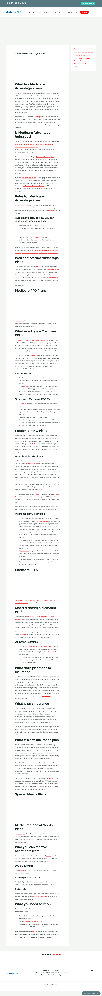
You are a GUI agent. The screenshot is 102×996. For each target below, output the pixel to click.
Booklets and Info (46, 981)
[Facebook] (95, 976)
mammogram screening (40, 902)
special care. (41, 492)
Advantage (37, 117)
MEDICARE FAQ (71, 12)
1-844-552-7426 (57, 959)
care (39, 887)
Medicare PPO (20, 323)
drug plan (27, 389)
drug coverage (46, 701)
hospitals (48, 861)
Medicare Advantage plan (22, 369)
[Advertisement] (51, 28)
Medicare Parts (34, 358)
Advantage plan (21, 283)
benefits (50, 210)
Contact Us (54, 976)
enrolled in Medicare (32, 446)
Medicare (39, 269)
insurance (52, 784)
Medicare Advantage (43, 524)
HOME (28, 12)
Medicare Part (38, 237)
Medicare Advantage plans (45, 157)
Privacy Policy (57, 981)
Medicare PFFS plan (25, 660)
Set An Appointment (88, 3)
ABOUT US (36, 12)
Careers (66, 978)
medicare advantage (31, 233)
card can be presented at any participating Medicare (41, 652)
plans (25, 477)
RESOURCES (58, 12)
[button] (50, 12)
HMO (43, 225)
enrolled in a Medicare (29, 178)
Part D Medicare (25, 556)
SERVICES (46, 12)
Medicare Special (21, 839)
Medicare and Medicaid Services (33, 186)
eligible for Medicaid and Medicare (33, 927)
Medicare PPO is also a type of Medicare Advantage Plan (35, 343)
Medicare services (33, 466)
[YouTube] (92, 976)
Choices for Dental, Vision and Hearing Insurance (48, 978)
